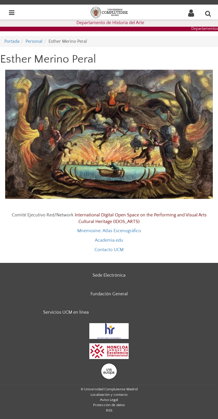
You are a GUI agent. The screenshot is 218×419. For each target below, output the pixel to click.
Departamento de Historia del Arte (110, 22)
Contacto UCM (109, 249)
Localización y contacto (109, 395)
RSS (109, 410)
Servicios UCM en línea (66, 312)
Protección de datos (109, 405)
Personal (34, 41)
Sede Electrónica (109, 275)
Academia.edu (109, 240)
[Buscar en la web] (208, 13)
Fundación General (109, 293)
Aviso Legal (109, 400)
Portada (12, 41)
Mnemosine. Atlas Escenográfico (109, 230)
